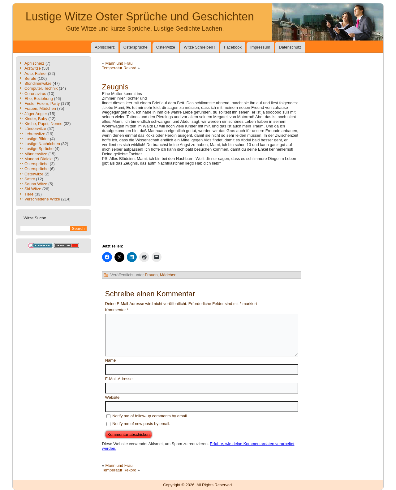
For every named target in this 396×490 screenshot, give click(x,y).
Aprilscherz (104, 47)
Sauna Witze (35, 184)
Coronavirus (35, 93)
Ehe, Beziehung (38, 98)
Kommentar (117, 309)
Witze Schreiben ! (199, 47)
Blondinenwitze (37, 83)
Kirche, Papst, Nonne (43, 123)
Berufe (30, 78)
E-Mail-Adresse (119, 378)
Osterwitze (165, 47)
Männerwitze (35, 154)
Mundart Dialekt (38, 159)
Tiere (28, 194)
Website (112, 397)
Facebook (233, 47)
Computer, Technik (41, 88)
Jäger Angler (35, 113)
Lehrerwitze (34, 133)
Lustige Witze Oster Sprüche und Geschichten (140, 16)
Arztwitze (32, 68)
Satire (29, 179)
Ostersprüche (135, 47)
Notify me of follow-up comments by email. (150, 416)
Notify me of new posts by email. (141, 423)
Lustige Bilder (36, 138)
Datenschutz (290, 47)
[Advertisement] (229, 93)
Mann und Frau (118, 63)
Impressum (260, 47)
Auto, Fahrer (35, 73)
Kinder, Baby (35, 118)
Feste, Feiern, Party (42, 103)
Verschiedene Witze (42, 199)
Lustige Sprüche (39, 148)
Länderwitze (35, 128)
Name (110, 360)
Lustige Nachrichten (42, 143)
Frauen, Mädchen (40, 108)
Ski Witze (32, 189)
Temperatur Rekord (119, 68)
